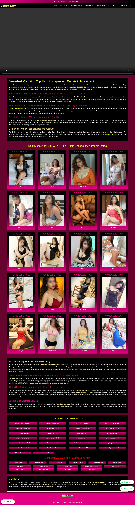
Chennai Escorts (20, 469)
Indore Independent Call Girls (112, 448)
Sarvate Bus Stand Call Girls (22, 443)
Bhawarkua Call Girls (52, 423)
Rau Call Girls (82, 438)
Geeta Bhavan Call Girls (112, 423)
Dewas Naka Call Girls (82, 423)
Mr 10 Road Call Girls (112, 428)
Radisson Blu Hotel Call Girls (82, 443)
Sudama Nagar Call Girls (52, 443)
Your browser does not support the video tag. (67, 41)
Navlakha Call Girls (52, 433)
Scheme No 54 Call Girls (43, 453)
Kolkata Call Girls (38, 462)
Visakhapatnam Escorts (91, 466)
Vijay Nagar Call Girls (112, 443)
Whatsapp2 (127, 488)
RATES (115, 5)
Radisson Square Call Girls (23, 438)
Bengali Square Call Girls (22, 423)
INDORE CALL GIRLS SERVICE (82, 5)
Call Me (8, 502)
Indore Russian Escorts (52, 448)
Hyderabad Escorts (77, 462)
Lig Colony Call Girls (52, 428)
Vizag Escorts (115, 466)
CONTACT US (126, 5)
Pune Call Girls (57, 462)
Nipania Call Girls (82, 433)
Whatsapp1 (127, 482)
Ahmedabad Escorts (44, 469)
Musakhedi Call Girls (23, 433)
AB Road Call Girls (19, 453)
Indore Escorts (117, 462)
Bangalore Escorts (97, 462)
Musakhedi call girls (16, 108)
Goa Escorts (67, 469)
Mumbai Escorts (17, 462)
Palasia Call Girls (112, 433)
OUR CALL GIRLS (102, 5)
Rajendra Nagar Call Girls (52, 438)
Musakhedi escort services (42, 97)
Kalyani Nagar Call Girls (23, 428)
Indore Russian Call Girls (82, 448)
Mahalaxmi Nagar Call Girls (82, 428)
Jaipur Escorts (20, 466)
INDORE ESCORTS (60, 5)
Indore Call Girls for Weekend (22, 448)
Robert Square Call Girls (112, 438)
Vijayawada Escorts (67, 466)
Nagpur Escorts (91, 469)
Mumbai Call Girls (43, 466)
